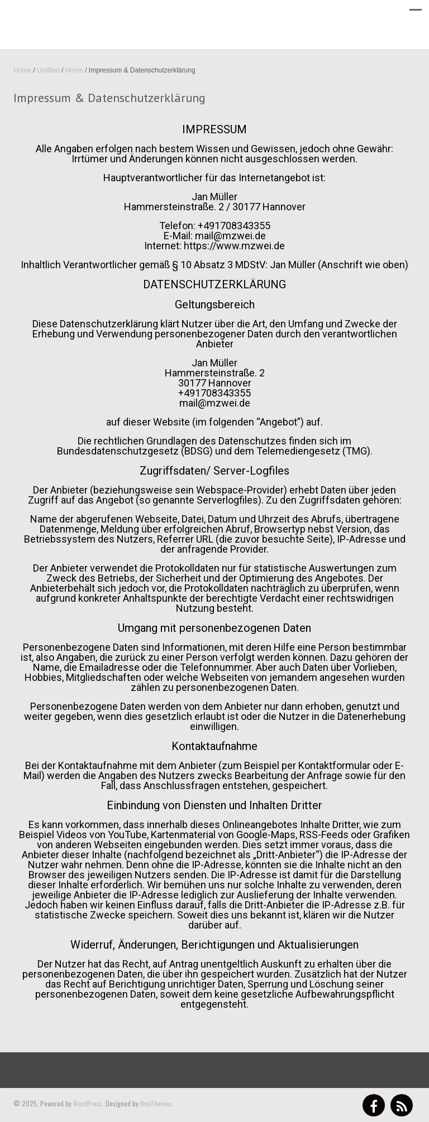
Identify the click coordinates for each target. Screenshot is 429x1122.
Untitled (48, 70)
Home (22, 70)
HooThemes (156, 1103)
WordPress (87, 1103)
